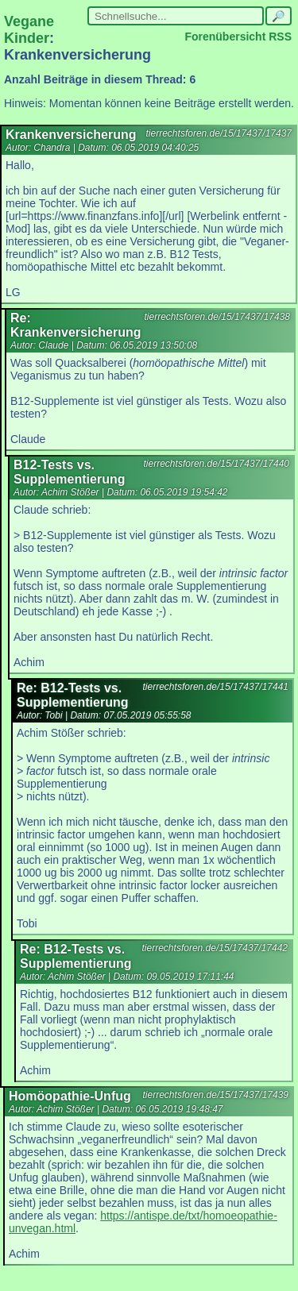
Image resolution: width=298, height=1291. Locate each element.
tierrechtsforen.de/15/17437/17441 (215, 686)
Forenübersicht (224, 36)
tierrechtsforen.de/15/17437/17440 (216, 463)
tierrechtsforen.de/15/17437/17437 (219, 133)
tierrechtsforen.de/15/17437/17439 (215, 1094)
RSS (280, 36)
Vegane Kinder (29, 29)
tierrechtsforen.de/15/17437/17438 (217, 316)
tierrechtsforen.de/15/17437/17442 (215, 948)
